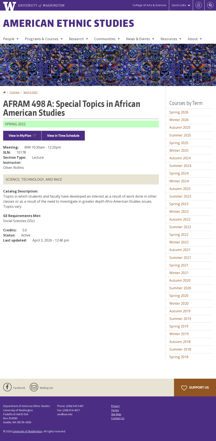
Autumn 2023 (179, 188)
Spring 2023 (178, 204)
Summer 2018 (180, 349)
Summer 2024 (180, 165)
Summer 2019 (180, 318)
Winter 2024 (179, 181)
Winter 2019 (179, 334)
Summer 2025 (180, 135)
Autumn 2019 (179, 311)
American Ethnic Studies (68, 23)
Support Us (195, 388)
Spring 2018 (178, 357)
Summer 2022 (180, 227)
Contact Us (117, 418)
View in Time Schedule (63, 135)
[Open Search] (210, 5)
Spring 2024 (178, 173)
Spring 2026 (178, 112)
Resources (169, 39)
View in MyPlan (22, 135)
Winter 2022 (179, 242)
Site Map (116, 414)
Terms (115, 410)
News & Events (138, 39)
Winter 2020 (179, 303)
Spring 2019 (178, 326)
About (193, 39)
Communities (105, 39)
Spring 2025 (178, 143)
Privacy (115, 406)
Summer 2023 (180, 196)
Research (76, 39)
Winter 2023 (179, 211)
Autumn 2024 (179, 158)
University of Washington (27, 431)
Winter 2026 (179, 119)
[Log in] (198, 5)
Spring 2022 (30, 92)
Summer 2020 (180, 288)
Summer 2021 (180, 257)
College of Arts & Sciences (149, 5)
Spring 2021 (178, 265)
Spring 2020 (178, 295)
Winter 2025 (179, 150)
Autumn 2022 (179, 219)
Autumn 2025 (179, 127)
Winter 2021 (179, 272)
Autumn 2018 (179, 341)
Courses (14, 92)
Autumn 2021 (179, 249)
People (8, 39)
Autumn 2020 (179, 280)
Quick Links (179, 5)
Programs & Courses (41, 39)
